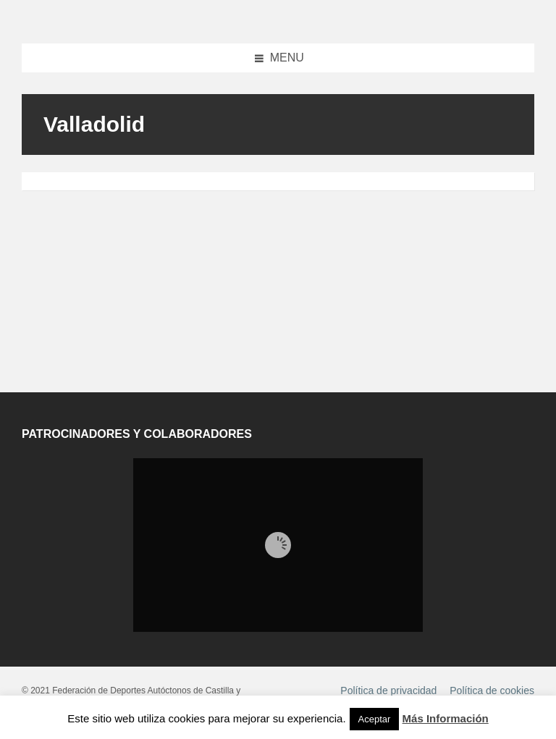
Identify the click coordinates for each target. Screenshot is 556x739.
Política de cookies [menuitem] (492, 690)
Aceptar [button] (374, 719)
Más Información (446, 718)
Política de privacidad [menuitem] (388, 690)
